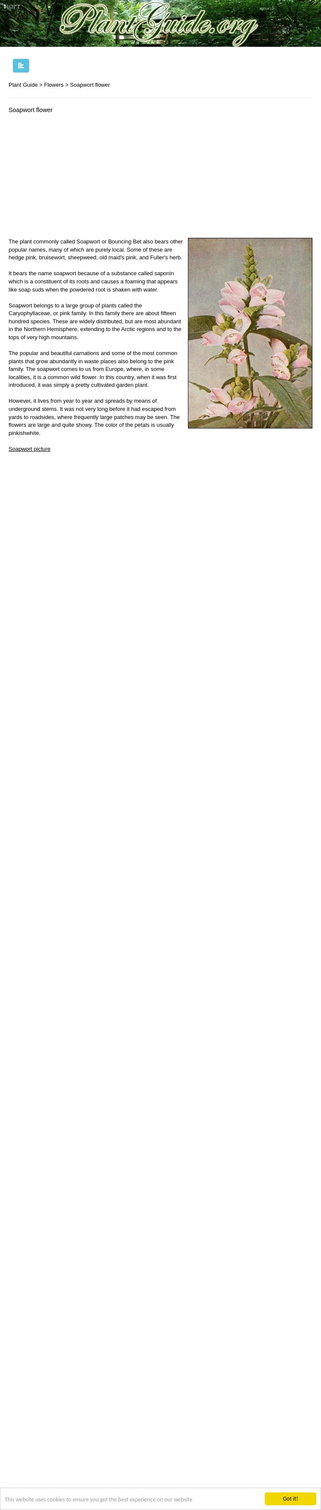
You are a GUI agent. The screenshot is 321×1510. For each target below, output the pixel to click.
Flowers (54, 85)
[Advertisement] (81, 178)
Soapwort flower (90, 85)
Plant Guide (23, 85)
